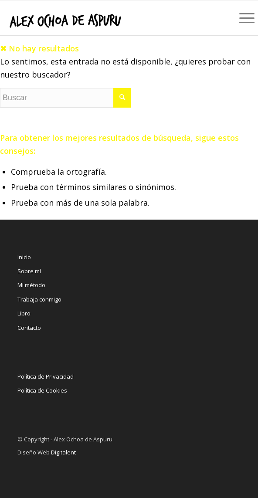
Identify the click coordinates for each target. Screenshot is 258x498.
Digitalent (63, 452)
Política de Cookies (42, 390)
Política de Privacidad (45, 376)
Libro (24, 313)
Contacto (29, 328)
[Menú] (244, 17)
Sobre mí (29, 271)
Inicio (24, 257)
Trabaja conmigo (39, 299)
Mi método (31, 285)
